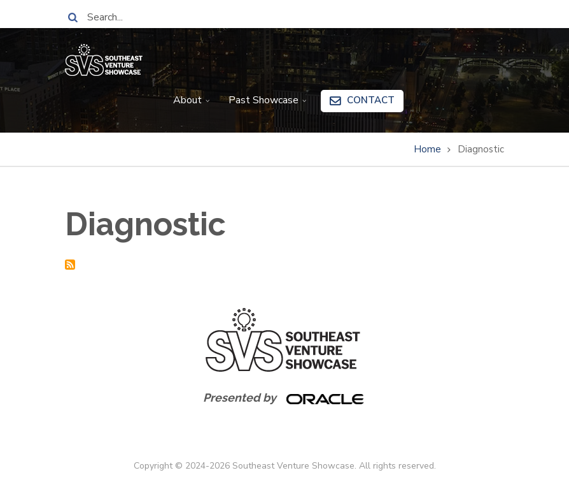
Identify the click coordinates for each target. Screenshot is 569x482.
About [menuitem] (189, 105)
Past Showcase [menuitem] (265, 105)
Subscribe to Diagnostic (70, 264)
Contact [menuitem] (371, 100)
